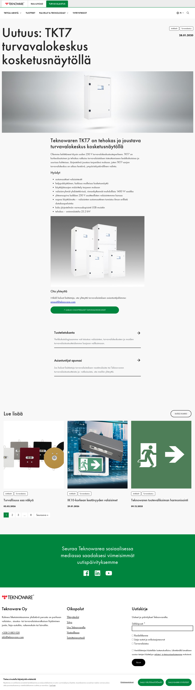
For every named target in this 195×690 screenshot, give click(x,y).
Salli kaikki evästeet (178, 682)
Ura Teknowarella (76, 627)
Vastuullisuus (73, 632)
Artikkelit (174, 28)
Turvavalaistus (186, 28)
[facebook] (86, 573)
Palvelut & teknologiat (52, 13)
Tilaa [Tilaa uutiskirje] (138, 662)
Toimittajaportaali (76, 637)
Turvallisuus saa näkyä (19, 500)
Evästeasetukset (127, 682)
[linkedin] (97, 573)
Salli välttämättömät (151, 682)
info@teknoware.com (13, 637)
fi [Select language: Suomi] (180, 13)
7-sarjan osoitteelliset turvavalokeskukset (85, 310)
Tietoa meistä (11, 13)
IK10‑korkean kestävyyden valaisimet (92, 500)
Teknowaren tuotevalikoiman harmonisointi (159, 500)
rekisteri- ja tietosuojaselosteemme (168, 654)
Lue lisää (52, 685)
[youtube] (108, 573)
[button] (188, 13)
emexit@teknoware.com (63, 301)
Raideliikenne (140, 635)
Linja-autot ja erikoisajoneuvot (148, 639)
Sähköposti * (138, 623)
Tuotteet (30, 13)
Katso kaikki (181, 413)
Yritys (69, 622)
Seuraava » (42, 515)
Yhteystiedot (80, 13)
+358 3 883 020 (11, 632)
